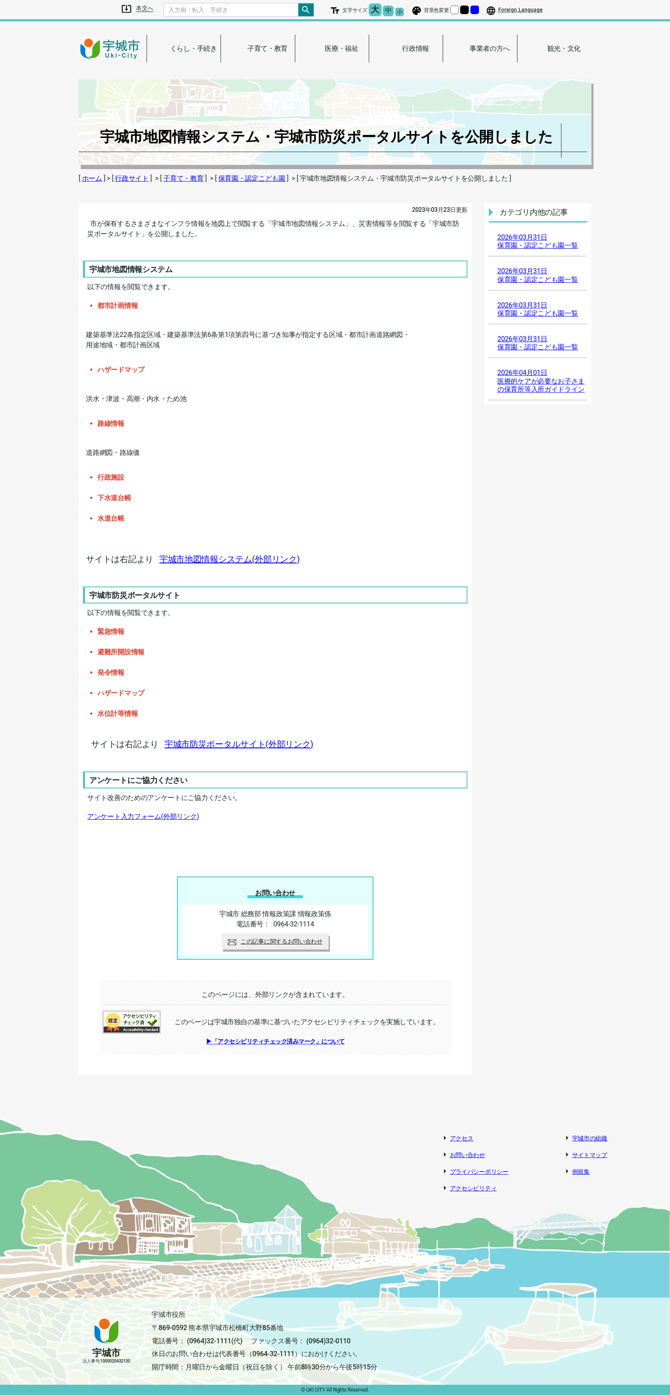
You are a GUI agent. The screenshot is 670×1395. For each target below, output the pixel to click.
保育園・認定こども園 (251, 178)
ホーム (92, 178)
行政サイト (132, 178)
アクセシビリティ (473, 1188)
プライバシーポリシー (479, 1171)
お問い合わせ (467, 1155)
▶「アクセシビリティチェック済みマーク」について (275, 1041)
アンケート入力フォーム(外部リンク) (143, 816)
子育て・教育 (183, 178)
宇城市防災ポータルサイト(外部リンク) (239, 744)
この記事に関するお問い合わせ (275, 941)
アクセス (461, 1138)
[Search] (231, 9)
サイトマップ (589, 1155)
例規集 (581, 1171)
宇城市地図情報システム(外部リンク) (229, 559)
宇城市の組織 (589, 1138)
